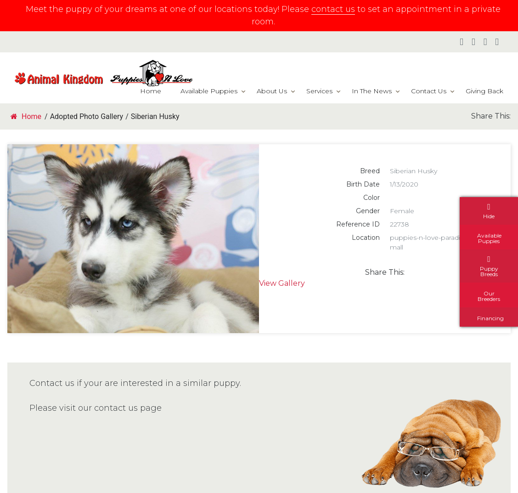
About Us (272, 91)
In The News (372, 91)
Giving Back (484, 91)
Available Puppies (208, 91)
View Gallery (282, 283)
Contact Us (428, 91)
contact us (333, 9)
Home (150, 91)
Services (319, 91)
